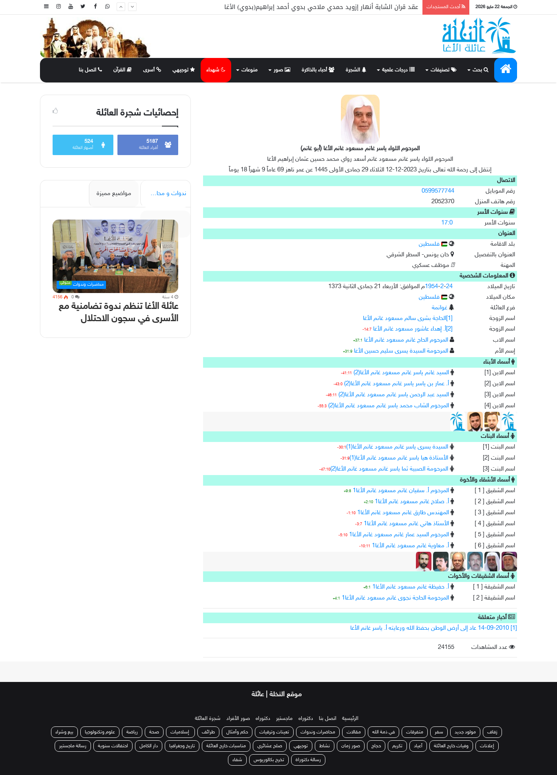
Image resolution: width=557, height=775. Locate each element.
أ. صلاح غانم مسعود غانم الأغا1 (412, 501)
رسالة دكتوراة (308, 760)
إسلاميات (180, 732)
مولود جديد (465, 732)
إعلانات (487, 746)
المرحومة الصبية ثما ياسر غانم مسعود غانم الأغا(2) (389, 469)
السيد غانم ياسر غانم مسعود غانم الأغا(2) (401, 372)
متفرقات (414, 732)
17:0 (447, 223)
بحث (480, 70)
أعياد (418, 746)
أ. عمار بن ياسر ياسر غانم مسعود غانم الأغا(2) (396, 383)
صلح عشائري (269, 746)
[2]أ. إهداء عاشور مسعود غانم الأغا (413, 329)
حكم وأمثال (237, 732)
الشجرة (356, 70)
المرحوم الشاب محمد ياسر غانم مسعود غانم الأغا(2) (388, 405)
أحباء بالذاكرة (318, 70)
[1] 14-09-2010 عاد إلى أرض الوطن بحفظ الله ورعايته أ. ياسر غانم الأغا (433, 628)
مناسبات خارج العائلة (226, 746)
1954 (431, 286)
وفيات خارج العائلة (451, 746)
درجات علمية (398, 70)
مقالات (354, 732)
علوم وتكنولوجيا (100, 732)
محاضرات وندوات (318, 732)
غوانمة (439, 307)
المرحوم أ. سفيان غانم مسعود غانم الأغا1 (401, 490)
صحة (154, 732)
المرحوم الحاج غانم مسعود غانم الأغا (406, 340)
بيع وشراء (64, 732)
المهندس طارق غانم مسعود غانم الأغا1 (403, 512)
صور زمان (350, 746)
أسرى (152, 70)
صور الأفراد (238, 718)
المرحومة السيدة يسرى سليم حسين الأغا (401, 351)
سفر (439, 732)
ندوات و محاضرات (164, 193)
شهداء (215, 70)
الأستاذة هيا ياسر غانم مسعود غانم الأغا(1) (398, 458)
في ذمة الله (383, 732)
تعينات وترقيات (274, 732)
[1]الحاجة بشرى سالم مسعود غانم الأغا (408, 318)
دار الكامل (148, 746)
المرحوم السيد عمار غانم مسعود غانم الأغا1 (399, 534)
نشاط (324, 746)
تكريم (397, 746)
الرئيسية (350, 718)
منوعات (249, 70)
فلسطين (433, 244)
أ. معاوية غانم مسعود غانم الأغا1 (410, 545)
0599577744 (438, 191)
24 (449, 286)
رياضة (132, 732)
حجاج (376, 746)
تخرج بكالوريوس (269, 760)
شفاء (237, 760)
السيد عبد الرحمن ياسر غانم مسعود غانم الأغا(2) (393, 394)
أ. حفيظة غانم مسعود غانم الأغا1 (410, 587)
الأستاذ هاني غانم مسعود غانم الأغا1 (406, 523)
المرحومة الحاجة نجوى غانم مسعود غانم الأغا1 (395, 598)
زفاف (492, 732)
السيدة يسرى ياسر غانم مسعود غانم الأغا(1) (397, 447)
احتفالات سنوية (113, 746)
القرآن (122, 70)
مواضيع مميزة (114, 193)
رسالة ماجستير (72, 746)
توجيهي (183, 70)
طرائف (208, 732)
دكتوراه (305, 718)
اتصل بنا (90, 70)
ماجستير (284, 718)
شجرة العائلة (208, 718)
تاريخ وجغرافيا (182, 746)
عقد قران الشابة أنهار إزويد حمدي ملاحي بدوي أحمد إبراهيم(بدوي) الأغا (321, 7)
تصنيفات (444, 70)
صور (282, 70)
